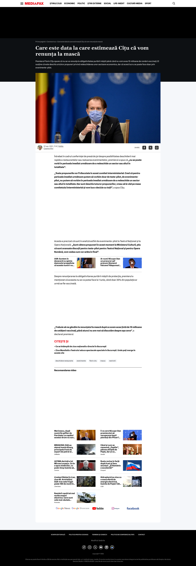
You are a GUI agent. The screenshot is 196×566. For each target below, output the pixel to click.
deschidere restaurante (64, 361)
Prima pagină (40, 42)
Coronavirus (51, 42)
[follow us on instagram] (115, 508)
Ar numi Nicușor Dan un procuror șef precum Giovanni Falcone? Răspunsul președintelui (110, 262)
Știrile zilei (56, 3)
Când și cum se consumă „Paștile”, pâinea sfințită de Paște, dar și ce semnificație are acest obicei (111, 448)
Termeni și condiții (99, 535)
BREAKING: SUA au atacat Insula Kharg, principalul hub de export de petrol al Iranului (63, 448)
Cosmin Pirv (48, 149)
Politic (81, 3)
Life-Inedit (119, 3)
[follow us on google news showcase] (80, 508)
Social (107, 3)
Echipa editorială (58, 535)
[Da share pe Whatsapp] (157, 148)
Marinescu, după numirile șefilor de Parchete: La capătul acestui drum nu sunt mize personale (64, 434)
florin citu (93, 361)
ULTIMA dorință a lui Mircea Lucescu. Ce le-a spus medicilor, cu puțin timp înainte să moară (64, 464)
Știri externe (94, 3)
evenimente (81, 361)
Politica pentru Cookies (78, 535)
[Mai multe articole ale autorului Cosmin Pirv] (39, 147)
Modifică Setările (98, 541)
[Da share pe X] (150, 148)
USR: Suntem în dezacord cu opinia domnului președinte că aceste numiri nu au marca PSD (64, 262)
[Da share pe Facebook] (144, 148)
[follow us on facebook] (133, 508)
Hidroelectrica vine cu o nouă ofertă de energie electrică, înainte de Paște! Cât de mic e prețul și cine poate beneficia (111, 480)
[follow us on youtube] (98, 508)
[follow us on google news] (63, 508)
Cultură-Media (134, 3)
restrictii (112, 361)
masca (102, 361)
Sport (148, 3)
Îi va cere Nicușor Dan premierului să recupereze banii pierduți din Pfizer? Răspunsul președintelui (110, 434)
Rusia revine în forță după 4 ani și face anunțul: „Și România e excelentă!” (110, 464)
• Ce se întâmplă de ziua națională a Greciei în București (80, 346)
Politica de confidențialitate (122, 535)
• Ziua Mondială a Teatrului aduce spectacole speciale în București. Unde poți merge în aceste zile (94, 351)
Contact (141, 535)
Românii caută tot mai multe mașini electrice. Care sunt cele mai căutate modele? (64, 496)
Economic (69, 3)
